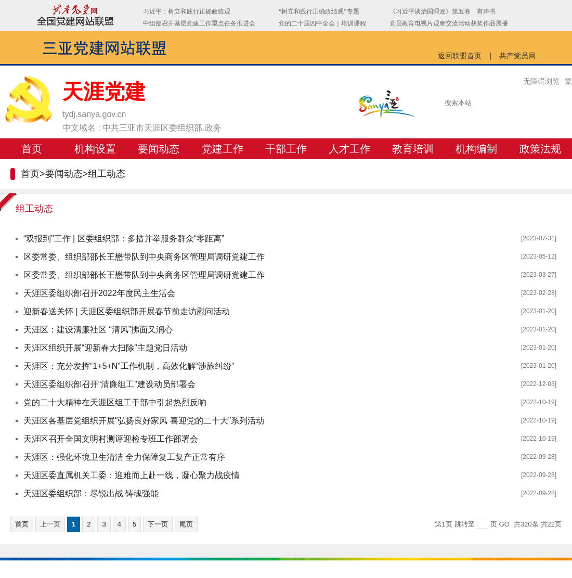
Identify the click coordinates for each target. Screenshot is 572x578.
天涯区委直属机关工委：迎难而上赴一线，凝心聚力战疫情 (131, 475)
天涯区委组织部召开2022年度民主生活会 (99, 293)
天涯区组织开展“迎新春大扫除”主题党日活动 (105, 347)
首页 (31, 149)
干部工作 (286, 149)
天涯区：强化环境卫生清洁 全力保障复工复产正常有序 (124, 457)
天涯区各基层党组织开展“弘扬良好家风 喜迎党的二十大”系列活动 (143, 420)
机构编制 (476, 149)
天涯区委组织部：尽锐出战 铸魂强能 (91, 493)
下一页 (158, 524)
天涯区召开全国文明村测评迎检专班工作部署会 (110, 438)
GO (504, 524)
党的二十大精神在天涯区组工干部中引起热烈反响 (114, 402)
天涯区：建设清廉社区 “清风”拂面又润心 (98, 329)
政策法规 (540, 149)
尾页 (186, 524)
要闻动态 (158, 149)
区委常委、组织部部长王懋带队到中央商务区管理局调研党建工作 (144, 256)
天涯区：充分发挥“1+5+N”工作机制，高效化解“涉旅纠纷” (128, 366)
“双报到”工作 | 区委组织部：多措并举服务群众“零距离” (123, 238)
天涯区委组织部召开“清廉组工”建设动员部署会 (109, 384)
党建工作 (222, 149)
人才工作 (349, 149)
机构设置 (95, 149)
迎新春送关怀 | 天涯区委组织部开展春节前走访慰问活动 (126, 311)
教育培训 (413, 149)
